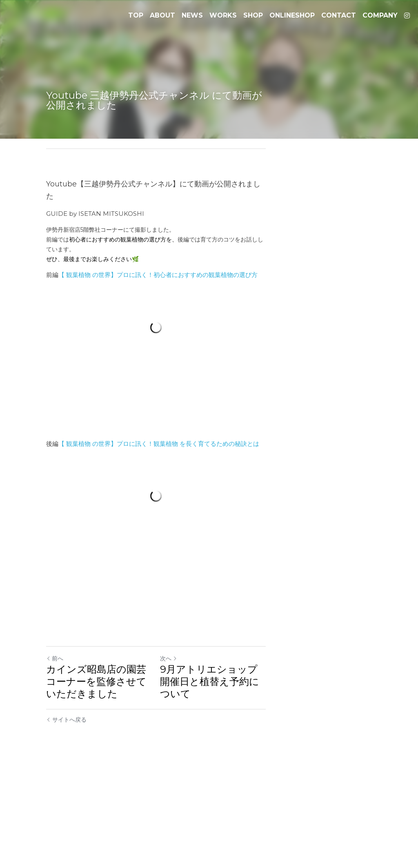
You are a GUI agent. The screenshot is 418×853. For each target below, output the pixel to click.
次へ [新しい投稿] (221, 754)
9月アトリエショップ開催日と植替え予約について (291, 772)
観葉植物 (79, 253)
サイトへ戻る (67, 803)
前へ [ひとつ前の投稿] (55, 754)
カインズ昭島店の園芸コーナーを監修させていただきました (122, 772)
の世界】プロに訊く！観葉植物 (135, 481)
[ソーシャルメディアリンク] (407, 15)
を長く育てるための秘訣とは (220, 481)
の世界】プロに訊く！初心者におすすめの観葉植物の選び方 (175, 253)
